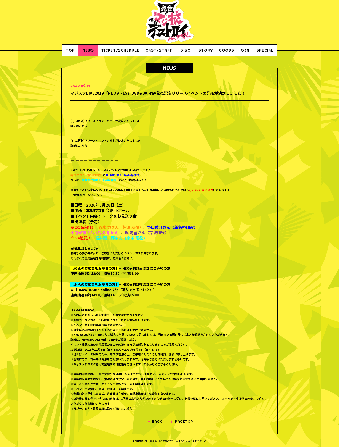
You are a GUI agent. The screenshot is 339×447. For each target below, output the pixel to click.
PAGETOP (184, 421)
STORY (205, 50)
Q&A (245, 50)
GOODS (226, 50)
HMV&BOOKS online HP (98, 339)
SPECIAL (265, 50)
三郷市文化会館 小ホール (108, 210)
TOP (70, 50)
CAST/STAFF (159, 50)
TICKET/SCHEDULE (120, 50)
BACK (157, 421)
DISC (185, 50)
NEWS (88, 50)
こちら (83, 126)
